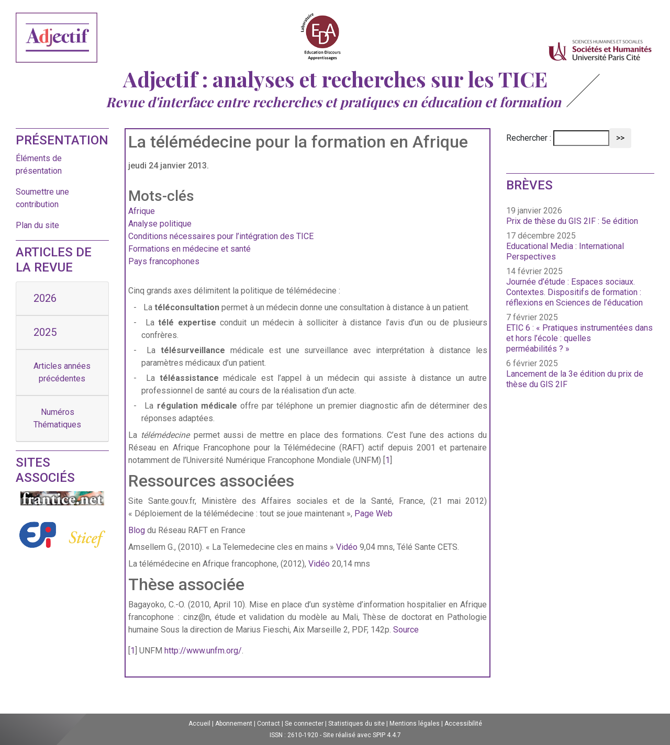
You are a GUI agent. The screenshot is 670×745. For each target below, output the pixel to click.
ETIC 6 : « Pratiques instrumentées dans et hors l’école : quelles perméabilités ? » (579, 338)
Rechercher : (528, 138)
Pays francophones (163, 261)
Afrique (141, 211)
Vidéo (347, 547)
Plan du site (37, 225)
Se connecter (304, 723)
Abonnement (233, 723)
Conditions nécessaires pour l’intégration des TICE (221, 236)
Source (406, 630)
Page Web (373, 513)
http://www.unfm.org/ (203, 651)
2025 (45, 332)
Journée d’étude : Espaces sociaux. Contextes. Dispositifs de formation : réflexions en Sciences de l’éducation (574, 292)
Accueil (199, 723)
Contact (268, 723)
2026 (45, 298)
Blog (136, 530)
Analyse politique (160, 224)
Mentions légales (414, 723)
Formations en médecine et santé (189, 249)
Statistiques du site (356, 723)
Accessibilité (463, 723)
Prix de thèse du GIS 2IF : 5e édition (572, 221)
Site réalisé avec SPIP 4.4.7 (362, 735)
